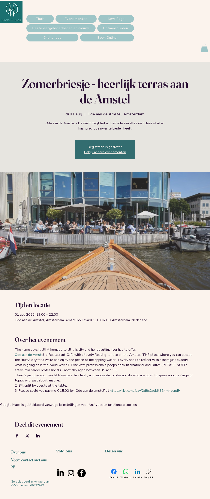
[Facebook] (81, 473)
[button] (204, 48)
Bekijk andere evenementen (105, 152)
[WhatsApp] (125, 474)
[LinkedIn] (60, 473)
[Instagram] (71, 473)
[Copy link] (148, 474)
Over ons (18, 452)
